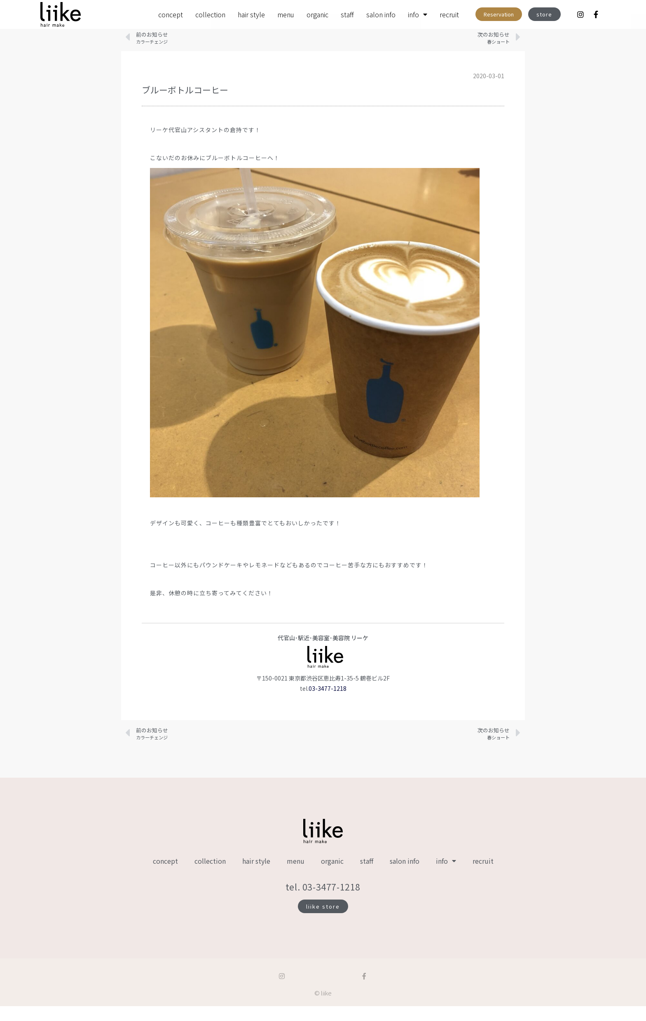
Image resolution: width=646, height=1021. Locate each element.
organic (317, 14)
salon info (381, 14)
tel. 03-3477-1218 (323, 901)
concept (170, 14)
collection (210, 14)
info (417, 14)
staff (347, 14)
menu (285, 14)
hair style (251, 14)
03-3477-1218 (327, 703)
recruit (449, 14)
